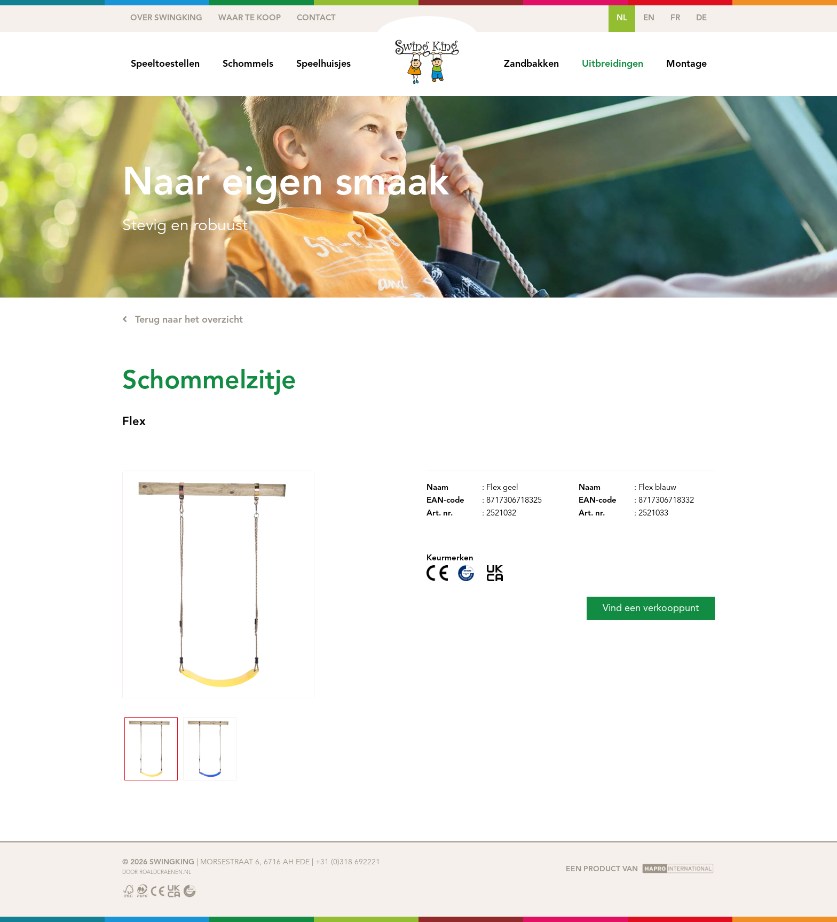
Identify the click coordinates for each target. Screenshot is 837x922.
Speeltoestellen (165, 64)
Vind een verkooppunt (651, 608)
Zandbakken (531, 64)
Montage (686, 64)
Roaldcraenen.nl (165, 872)
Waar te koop (249, 18)
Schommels (248, 64)
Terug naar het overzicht (182, 319)
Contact (316, 18)
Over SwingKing (166, 18)
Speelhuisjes (323, 64)
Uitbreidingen (612, 64)
